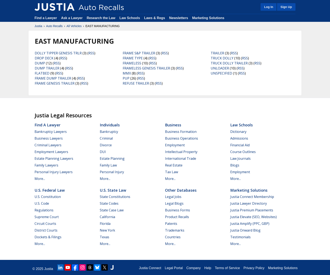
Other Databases (181, 190)
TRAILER (217, 53)
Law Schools (129, 18)
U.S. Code (42, 203)
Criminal (106, 138)
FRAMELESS (132, 63)
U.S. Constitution (48, 196)
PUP (126, 78)
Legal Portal (174, 268)
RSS (91, 53)
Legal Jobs (173, 196)
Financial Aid (240, 145)
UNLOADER (220, 68)
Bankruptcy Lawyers (51, 131)
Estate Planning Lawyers (54, 158)
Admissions (239, 138)
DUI (103, 151)
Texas (104, 237)
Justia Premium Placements (251, 210)
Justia (38, 26)
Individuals (110, 124)
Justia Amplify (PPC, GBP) (249, 223)
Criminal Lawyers (48, 145)
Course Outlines (243, 151)
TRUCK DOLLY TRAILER (229, 63)
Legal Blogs (174, 203)
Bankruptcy (109, 131)
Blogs (234, 165)
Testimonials (240, 237)
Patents (171, 223)
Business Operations (181, 138)
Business (173, 124)
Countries (173, 237)
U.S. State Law (113, 190)
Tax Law (171, 172)
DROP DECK (44, 58)
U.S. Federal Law (50, 190)
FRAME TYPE (133, 58)
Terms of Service (227, 268)
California (107, 217)
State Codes (109, 203)
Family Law (108, 165)
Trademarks (174, 230)
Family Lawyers (46, 165)
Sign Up (286, 7)
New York (107, 230)
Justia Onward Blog (245, 230)
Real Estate (173, 165)
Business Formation (181, 131)
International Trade (180, 158)
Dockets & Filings (48, 237)
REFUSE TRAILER (136, 83)
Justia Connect (150, 268)
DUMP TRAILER (47, 68)
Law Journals (240, 158)
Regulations (44, 210)
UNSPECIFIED (221, 73)
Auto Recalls (54, 26)
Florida (105, 223)
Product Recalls (177, 217)
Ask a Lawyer (72, 18)
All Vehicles (74, 26)
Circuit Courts (45, 223)
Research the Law (101, 18)
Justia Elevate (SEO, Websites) (253, 217)
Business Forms (177, 210)
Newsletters (178, 18)
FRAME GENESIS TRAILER (55, 83)
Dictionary (238, 131)
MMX (127, 73)
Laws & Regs (154, 18)
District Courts (46, 230)
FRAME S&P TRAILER (139, 53)
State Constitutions (115, 196)
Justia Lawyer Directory (248, 203)
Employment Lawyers (51, 151)
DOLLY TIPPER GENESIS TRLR (58, 53)
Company (193, 268)
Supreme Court (47, 217)
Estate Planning (112, 158)
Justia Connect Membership (252, 196)
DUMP (40, 63)
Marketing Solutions (208, 18)
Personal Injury (112, 172)
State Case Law (112, 210)
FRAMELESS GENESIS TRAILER (146, 68)
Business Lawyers (49, 138)
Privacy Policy (254, 268)
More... (40, 178)
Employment (175, 145)
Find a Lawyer (46, 18)
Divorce (106, 145)
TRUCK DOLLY (222, 58)
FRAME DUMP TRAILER (53, 78)
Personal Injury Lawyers (54, 172)
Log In (268, 7)
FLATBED (42, 73)
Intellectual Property (181, 151)
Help (207, 268)
